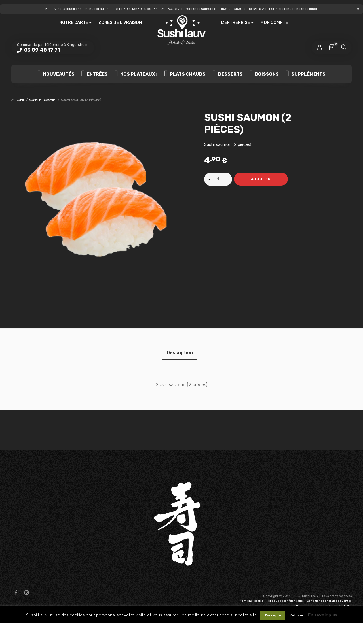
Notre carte (73, 22)
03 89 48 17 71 (41, 50)
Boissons (264, 74)
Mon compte (274, 22)
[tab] (180, 353)
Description (180, 352)
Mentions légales (251, 601)
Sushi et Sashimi (42, 100)
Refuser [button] (296, 615)
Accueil (18, 100)
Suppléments (306, 74)
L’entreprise (235, 22)
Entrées (94, 74)
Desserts (227, 74)
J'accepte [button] (272, 615)
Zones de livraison (120, 22)
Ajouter (261, 179)
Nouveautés (56, 74)
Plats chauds (185, 74)
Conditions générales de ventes (329, 601)
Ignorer (358, 9)
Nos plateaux (135, 74)
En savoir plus (322, 615)
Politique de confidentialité (285, 601)
